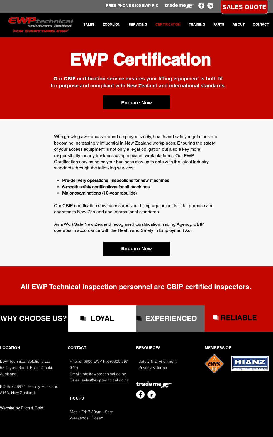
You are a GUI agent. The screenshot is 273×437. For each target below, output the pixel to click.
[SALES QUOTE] (244, 7)
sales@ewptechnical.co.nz (105, 380)
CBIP (175, 286)
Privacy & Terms (152, 367)
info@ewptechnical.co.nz (104, 373)
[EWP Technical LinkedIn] (210, 6)
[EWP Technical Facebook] (201, 6)
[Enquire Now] (136, 102)
